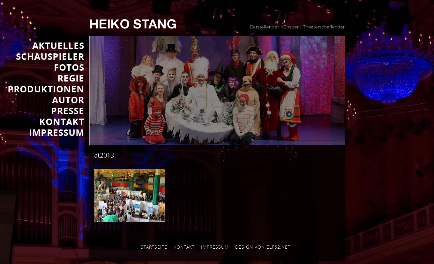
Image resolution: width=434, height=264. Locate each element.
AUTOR (68, 99)
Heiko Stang (132, 25)
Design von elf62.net (262, 247)
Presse (67, 110)
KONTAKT (61, 121)
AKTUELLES (58, 45)
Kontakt (184, 247)
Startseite (154, 247)
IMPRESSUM (56, 132)
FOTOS (69, 67)
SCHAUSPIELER (50, 56)
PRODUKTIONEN (46, 88)
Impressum (215, 247)
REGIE (70, 78)
